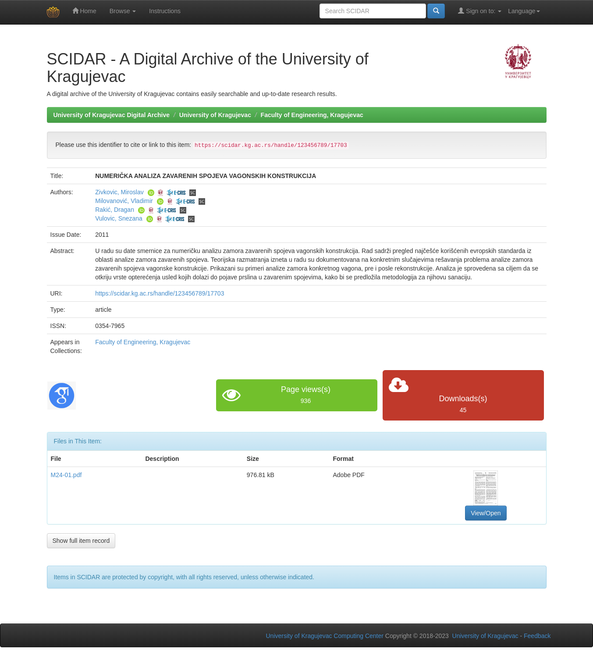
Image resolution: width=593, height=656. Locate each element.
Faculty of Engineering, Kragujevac (312, 114)
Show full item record (81, 540)
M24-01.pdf (66, 474)
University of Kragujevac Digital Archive (111, 114)
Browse (123, 10)
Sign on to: (479, 10)
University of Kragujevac (215, 114)
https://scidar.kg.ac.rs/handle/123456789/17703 (159, 293)
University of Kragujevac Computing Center (324, 635)
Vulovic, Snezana (118, 218)
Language (524, 10)
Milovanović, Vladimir (124, 200)
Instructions (165, 10)
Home (84, 10)
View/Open (486, 513)
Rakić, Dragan (114, 209)
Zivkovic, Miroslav (119, 192)
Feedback (537, 635)
